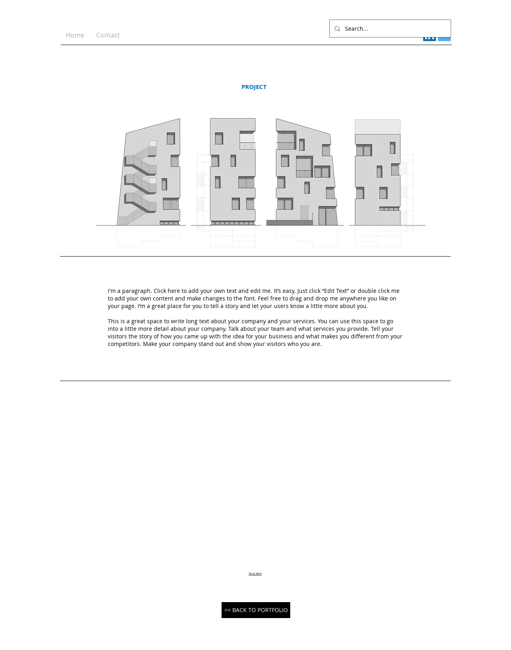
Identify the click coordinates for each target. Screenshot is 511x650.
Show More (255, 573)
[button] (123, 481)
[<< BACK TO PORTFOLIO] (256, 610)
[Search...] (389, 28)
